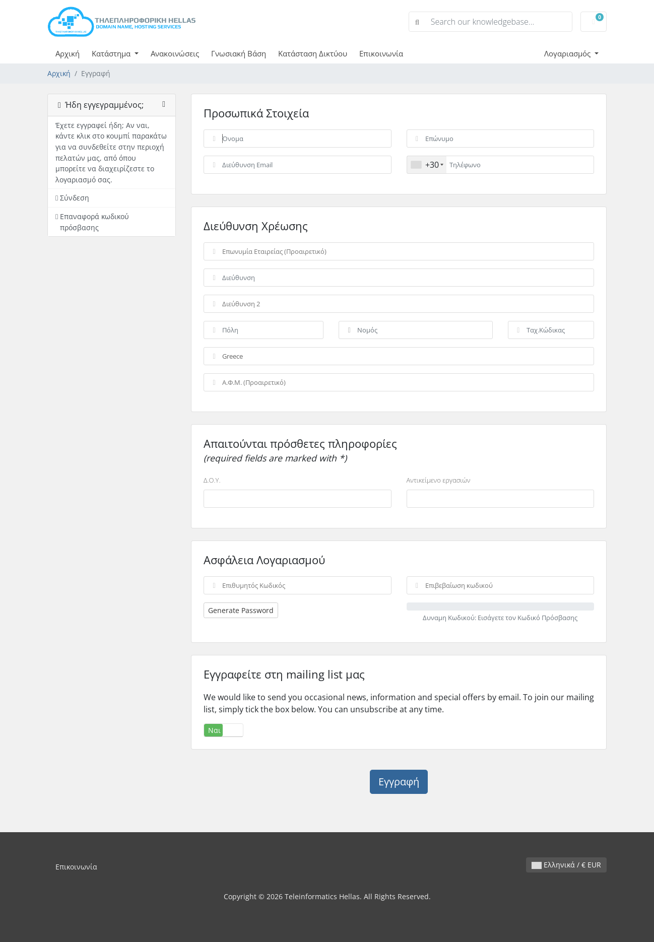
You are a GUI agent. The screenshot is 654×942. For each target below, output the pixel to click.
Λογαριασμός (568, 53)
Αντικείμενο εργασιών (439, 480)
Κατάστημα (112, 53)
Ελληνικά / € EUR (566, 864)
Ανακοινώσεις (175, 53)
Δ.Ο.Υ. (212, 480)
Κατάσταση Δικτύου (312, 53)
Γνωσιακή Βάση (238, 53)
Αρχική (67, 53)
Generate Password (241, 610)
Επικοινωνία (381, 53)
